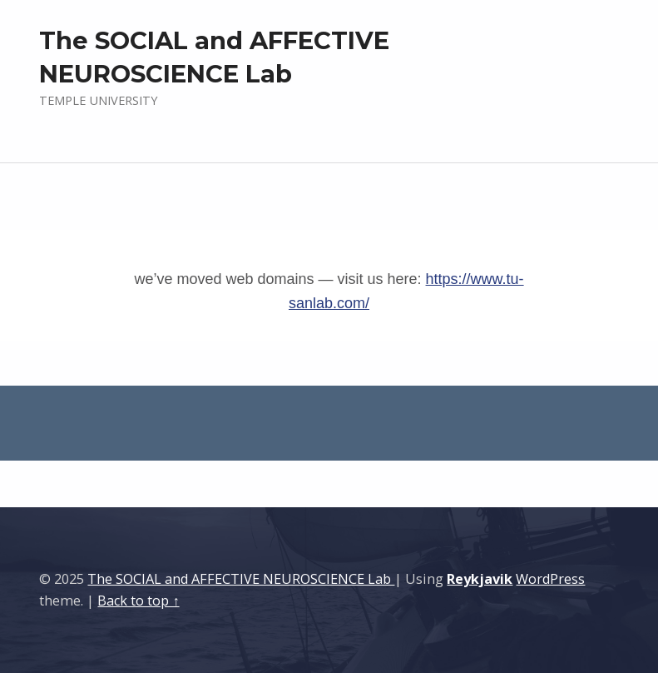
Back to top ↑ (138, 600)
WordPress (550, 579)
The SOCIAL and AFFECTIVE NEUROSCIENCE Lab (240, 579)
